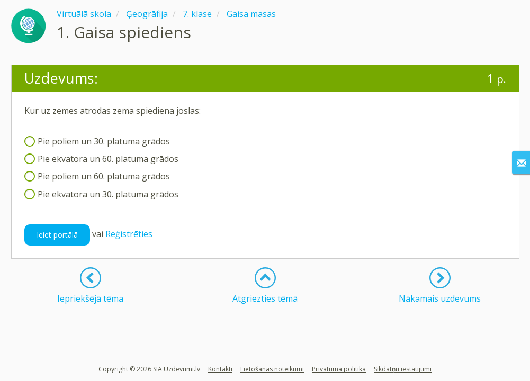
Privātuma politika (339, 369)
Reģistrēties (128, 234)
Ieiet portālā (57, 235)
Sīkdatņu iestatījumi (403, 369)
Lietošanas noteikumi (272, 369)
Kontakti (220, 369)
